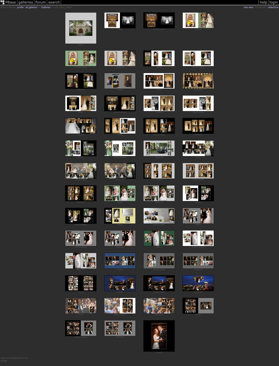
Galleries (45, 7)
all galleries (31, 7)
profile (20, 7)
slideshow (273, 7)
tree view (248, 7)
